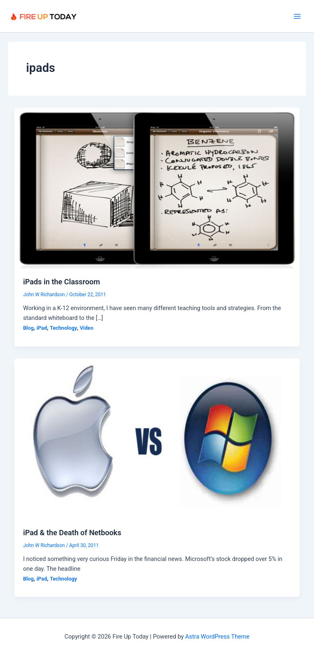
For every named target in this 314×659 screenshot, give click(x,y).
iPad (41, 328)
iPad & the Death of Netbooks (72, 532)
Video (86, 328)
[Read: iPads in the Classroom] (157, 187)
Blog (28, 328)
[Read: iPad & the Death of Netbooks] (157, 438)
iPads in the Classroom (61, 281)
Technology (63, 328)
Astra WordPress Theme (217, 636)
